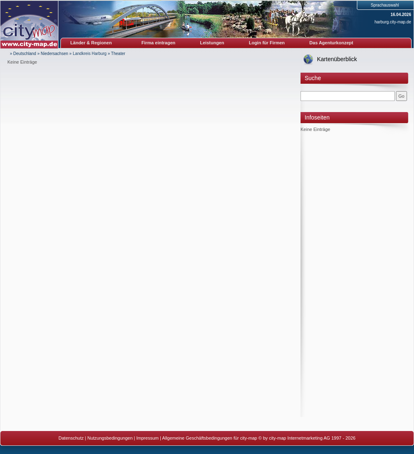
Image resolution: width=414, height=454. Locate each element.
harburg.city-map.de (393, 22)
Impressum (147, 438)
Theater (118, 53)
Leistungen (212, 42)
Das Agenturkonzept (332, 42)
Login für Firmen (266, 42)
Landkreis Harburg (89, 53)
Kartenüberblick (337, 59)
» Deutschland (23, 53)
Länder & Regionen (91, 42)
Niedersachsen (54, 53)
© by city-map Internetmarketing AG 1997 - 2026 (307, 438)
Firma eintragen (158, 42)
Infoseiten (317, 117)
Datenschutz (70, 438)
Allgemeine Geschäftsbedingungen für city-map (209, 438)
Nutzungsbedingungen (109, 438)
